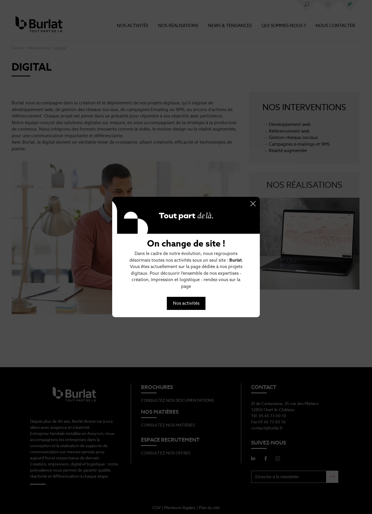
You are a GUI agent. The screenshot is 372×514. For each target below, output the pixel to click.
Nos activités (186, 303)
